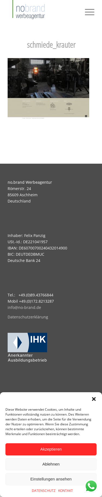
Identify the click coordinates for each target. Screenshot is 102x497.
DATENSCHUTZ (43, 490)
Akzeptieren (51, 449)
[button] (94, 399)
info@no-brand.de (24, 307)
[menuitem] (86, 11)
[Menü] (86, 11)
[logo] (42, 11)
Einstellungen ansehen (51, 479)
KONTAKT (65, 490)
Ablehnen (51, 464)
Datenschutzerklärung (28, 316)
